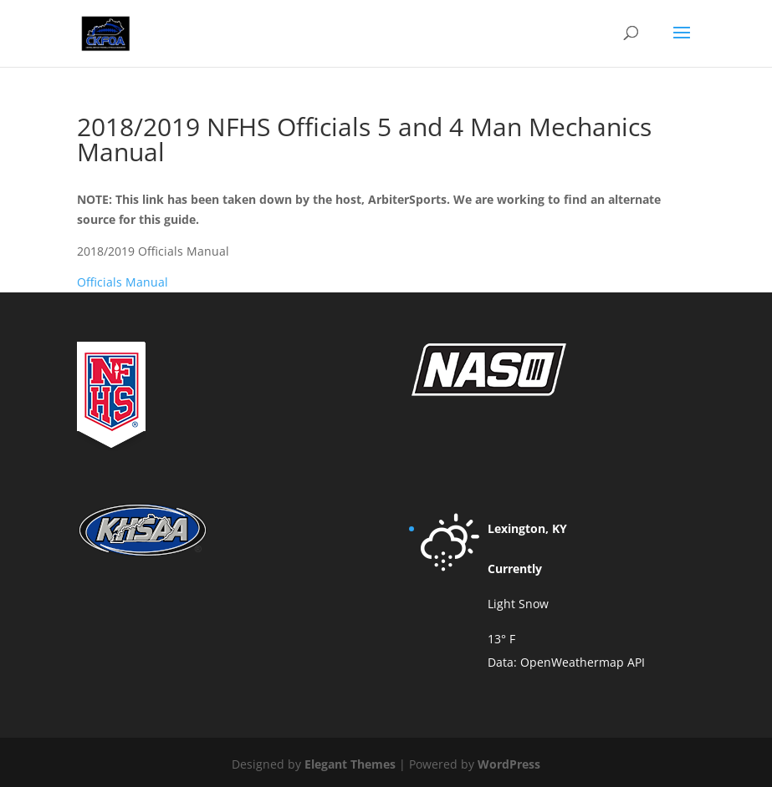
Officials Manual (122, 282)
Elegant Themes (350, 764)
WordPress (509, 764)
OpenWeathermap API (582, 662)
